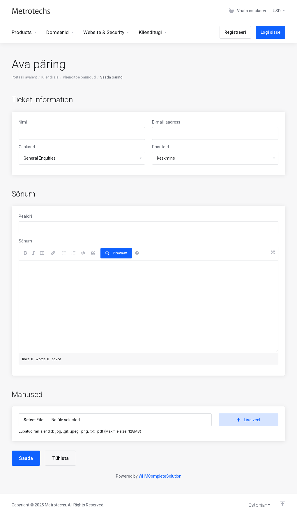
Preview (116, 253)
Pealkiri (25, 216)
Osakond (27, 146)
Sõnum (25, 241)
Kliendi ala (50, 77)
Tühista (60, 458)
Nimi (23, 122)
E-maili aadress (166, 122)
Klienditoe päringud (79, 77)
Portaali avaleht (24, 77)
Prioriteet (160, 146)
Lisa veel (248, 419)
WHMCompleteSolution (160, 476)
